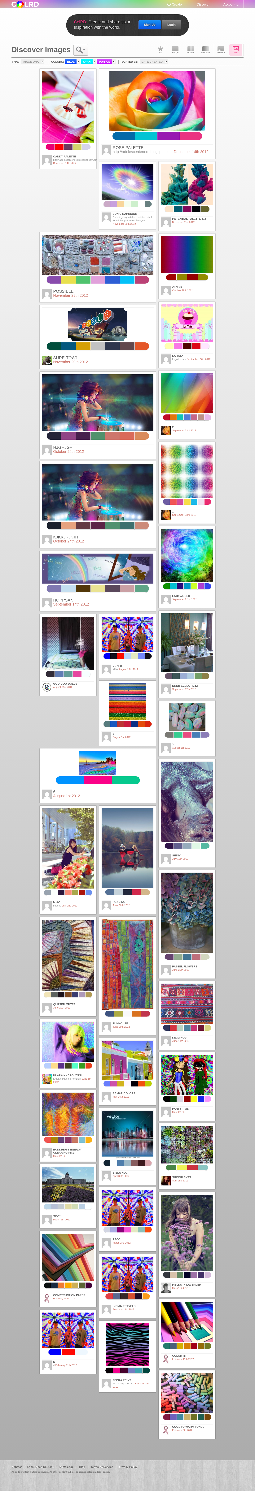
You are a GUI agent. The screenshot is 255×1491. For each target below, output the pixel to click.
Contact (16, 1466)
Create (177, 4)
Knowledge (66, 1466)
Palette (190, 50)
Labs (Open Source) (40, 1466)
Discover (203, 4)
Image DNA (235, 50)
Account (229, 4)
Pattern (220, 50)
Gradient (205, 50)
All (160, 50)
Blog (82, 1466)
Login (171, 24)
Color (175, 50)
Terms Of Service (102, 1466)
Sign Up (150, 24)
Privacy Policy (128, 1466)
